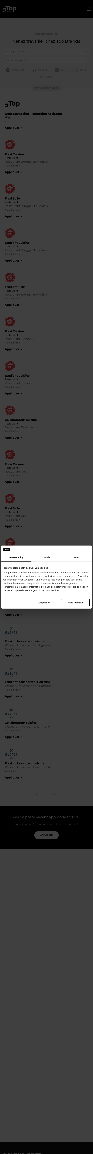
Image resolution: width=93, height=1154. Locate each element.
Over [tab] (76, 557)
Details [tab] (46, 557)
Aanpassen (46, 602)
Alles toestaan (75, 602)
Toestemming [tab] (16, 557)
